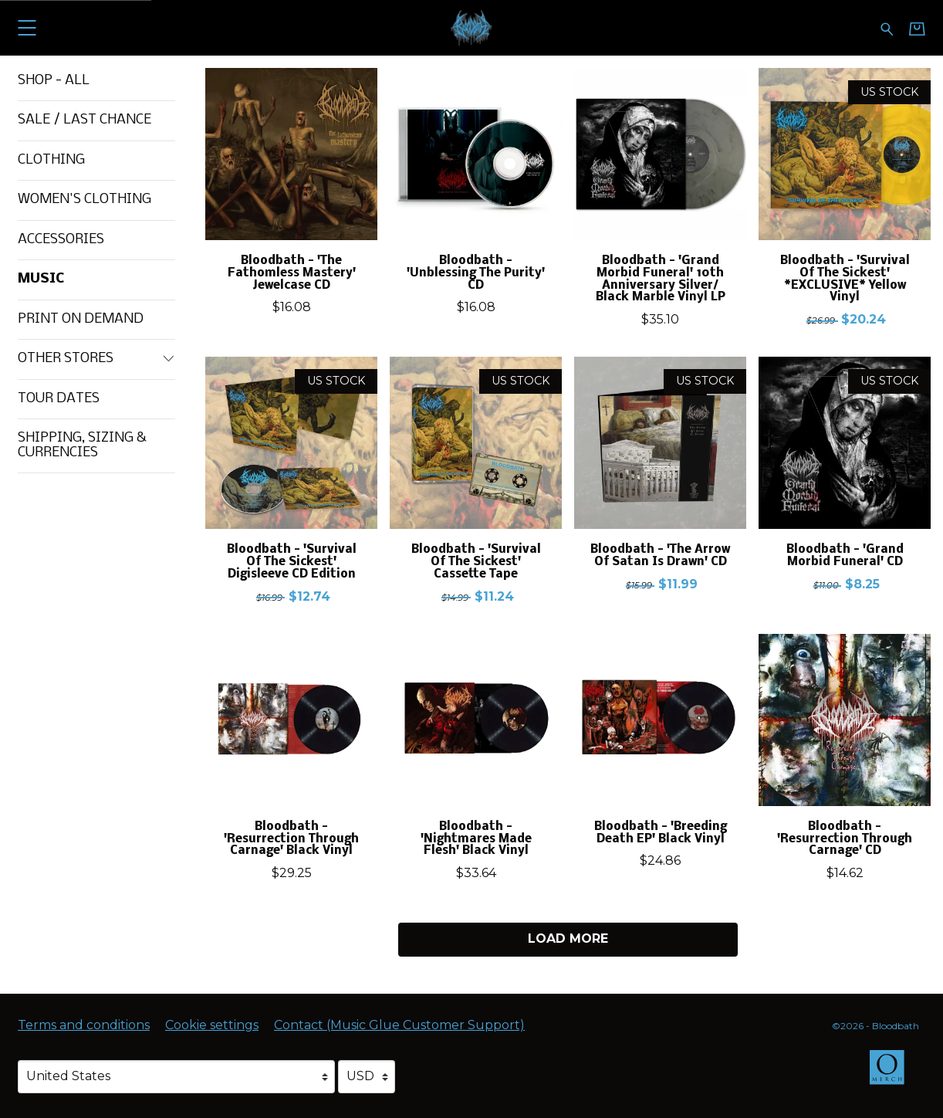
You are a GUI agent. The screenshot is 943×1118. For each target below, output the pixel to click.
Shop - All (54, 80)
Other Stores (96, 358)
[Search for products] (887, 27)
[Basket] (917, 29)
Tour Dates (59, 398)
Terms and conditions (84, 1025)
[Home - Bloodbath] (472, 27)
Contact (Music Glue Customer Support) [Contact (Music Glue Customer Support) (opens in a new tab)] (399, 1025)
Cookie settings (212, 1025)
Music (41, 279)
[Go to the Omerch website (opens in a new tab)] (894, 1074)
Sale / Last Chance (84, 120)
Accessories (61, 239)
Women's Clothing (84, 199)
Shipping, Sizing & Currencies (82, 445)
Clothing (51, 160)
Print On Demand (81, 319)
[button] (26, 27)
